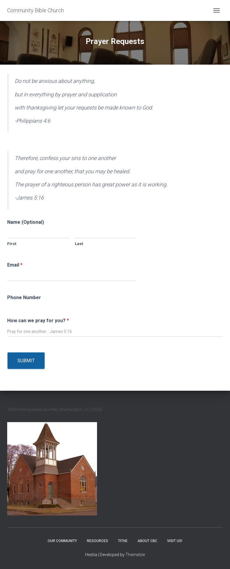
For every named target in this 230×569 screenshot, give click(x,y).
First (11, 243)
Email (14, 265)
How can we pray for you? (38, 320)
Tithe (123, 541)
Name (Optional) (25, 222)
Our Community (62, 541)
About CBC (147, 541)
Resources (97, 541)
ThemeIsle (135, 554)
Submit (26, 360)
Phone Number (24, 297)
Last (79, 243)
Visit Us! (174, 541)
